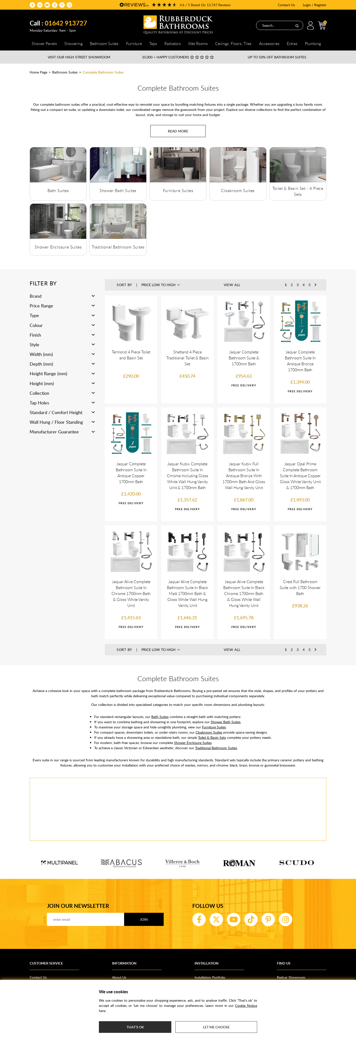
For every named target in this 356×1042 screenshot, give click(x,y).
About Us (119, 977)
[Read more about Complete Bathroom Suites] (178, 131)
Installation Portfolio (210, 977)
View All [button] (232, 284)
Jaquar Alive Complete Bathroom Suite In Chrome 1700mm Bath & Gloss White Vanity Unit (131, 593)
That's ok (135, 1027)
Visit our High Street (79, 57)
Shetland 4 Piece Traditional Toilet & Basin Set (187, 358)
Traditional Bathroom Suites (118, 247)
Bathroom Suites (65, 72)
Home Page (38, 72)
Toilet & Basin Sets (212, 737)
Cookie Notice (246, 1005)
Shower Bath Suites (118, 190)
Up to (277, 57)
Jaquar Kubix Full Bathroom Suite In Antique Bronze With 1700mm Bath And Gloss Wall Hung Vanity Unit (243, 475)
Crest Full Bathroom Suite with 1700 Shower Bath (300, 587)
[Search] (297, 25)
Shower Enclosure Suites (58, 247)
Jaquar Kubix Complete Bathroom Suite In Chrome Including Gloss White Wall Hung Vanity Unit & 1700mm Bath (187, 475)
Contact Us (286, 4)
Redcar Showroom (291, 977)
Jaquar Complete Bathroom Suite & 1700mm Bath (244, 358)
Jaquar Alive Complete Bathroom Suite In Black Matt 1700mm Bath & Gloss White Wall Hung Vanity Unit (187, 593)
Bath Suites (58, 190)
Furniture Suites (178, 190)
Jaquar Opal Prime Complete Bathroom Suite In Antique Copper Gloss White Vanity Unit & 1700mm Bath (300, 475)
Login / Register (314, 4)
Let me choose (216, 1027)
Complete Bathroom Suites (103, 72)
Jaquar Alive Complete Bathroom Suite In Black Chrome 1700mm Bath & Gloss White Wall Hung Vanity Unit (244, 593)
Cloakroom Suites (238, 190)
